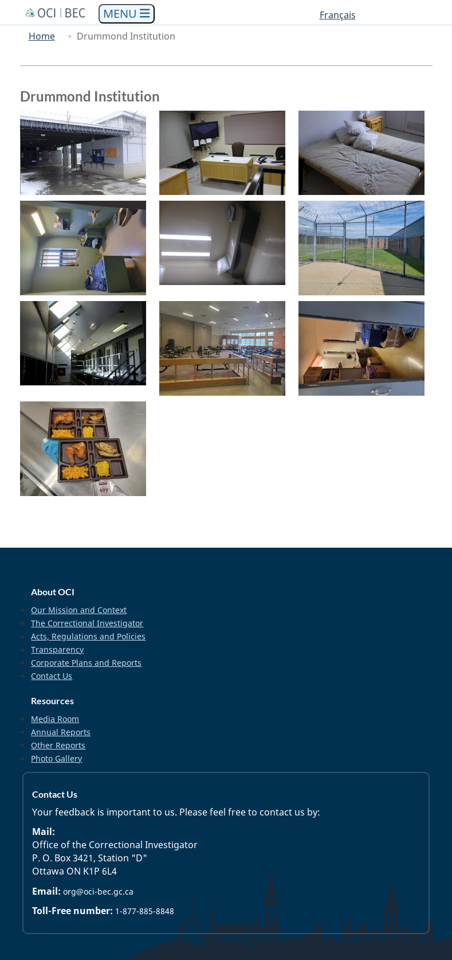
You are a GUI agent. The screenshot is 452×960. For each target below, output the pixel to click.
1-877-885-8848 (144, 911)
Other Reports (58, 745)
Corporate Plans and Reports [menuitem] (86, 662)
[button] (87, 153)
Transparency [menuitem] (57, 649)
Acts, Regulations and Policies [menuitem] (88, 636)
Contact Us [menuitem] (51, 675)
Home (42, 36)
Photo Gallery (56, 758)
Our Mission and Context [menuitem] (79, 609)
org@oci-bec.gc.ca (98, 891)
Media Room (55, 718)
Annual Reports (61, 732)
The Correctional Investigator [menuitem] (87, 623)
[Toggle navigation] (127, 14)
